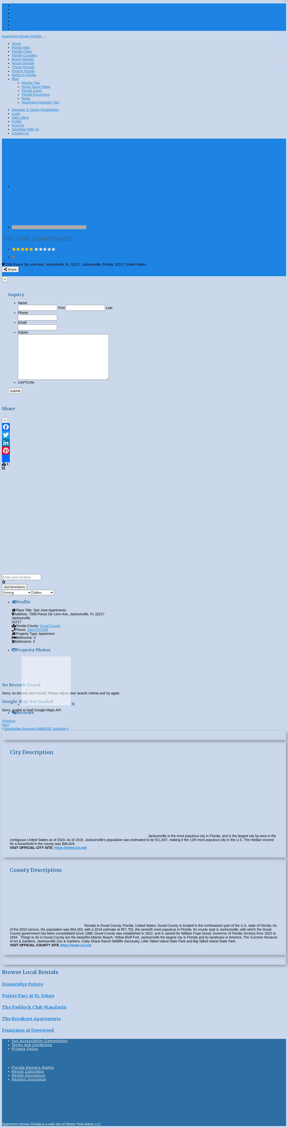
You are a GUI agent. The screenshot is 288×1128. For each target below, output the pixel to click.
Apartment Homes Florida (22, 36)
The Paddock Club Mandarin (34, 1007)
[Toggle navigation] (44, 37)
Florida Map (21, 47)
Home (16, 44)
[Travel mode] (17, 592)
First (61, 308)
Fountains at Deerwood (28, 1030)
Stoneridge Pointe (22, 984)
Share (10, 269)
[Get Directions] (14, 587)
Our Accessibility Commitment (40, 1041)
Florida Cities (22, 51)
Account (18, 21)
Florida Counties (24, 55)
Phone (23, 313)
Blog (15, 79)
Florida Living (32, 91)
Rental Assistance (28, 1075)
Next (5, 725)
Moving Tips (31, 83)
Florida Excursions (36, 94)
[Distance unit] (43, 592)
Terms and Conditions (32, 1045)
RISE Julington (56, 729)
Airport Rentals (23, 63)
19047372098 (37, 630)
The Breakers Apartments (31, 1018)
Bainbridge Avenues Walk (23, 729)
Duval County (96, 227)
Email (22, 322)
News (26, 98)
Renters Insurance (29, 1079)
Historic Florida (23, 71)
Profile (17, 17)
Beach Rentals (23, 59)
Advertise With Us (25, 25)
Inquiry (23, 332)
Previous (8, 721)
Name (22, 303)
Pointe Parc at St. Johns (28, 995)
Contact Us (20, 29)
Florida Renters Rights (33, 1067)
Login (16, 9)
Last (109, 308)
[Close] (286, 0)
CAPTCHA (26, 382)
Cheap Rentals (23, 67)
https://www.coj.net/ (70, 848)
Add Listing (20, 13)
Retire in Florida (24, 75)
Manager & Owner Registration (35, 5)
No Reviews (21, 253)
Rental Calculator (28, 1071)
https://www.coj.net (75, 945)
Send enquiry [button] (12, 274)
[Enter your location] (21, 577)
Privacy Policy (25, 1049)
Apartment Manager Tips (40, 102)
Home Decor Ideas (36, 87)
